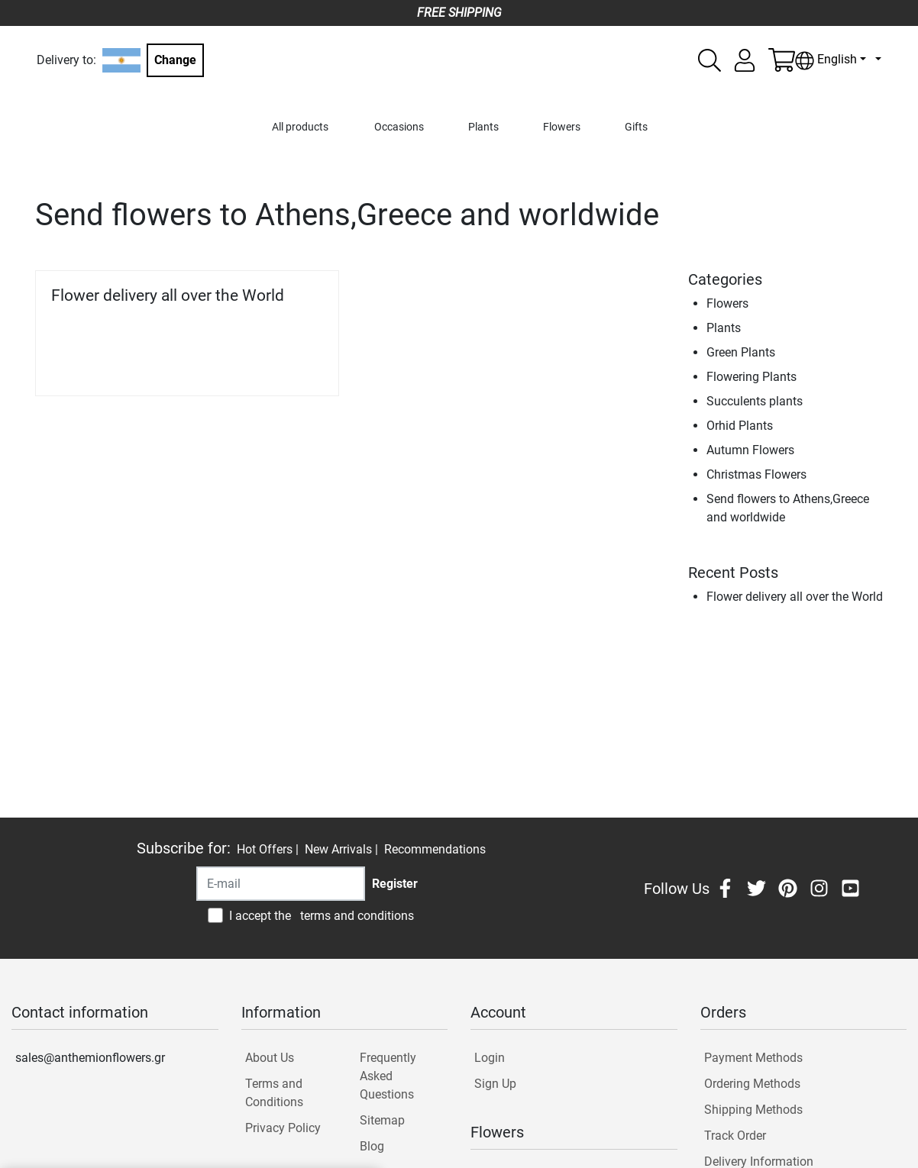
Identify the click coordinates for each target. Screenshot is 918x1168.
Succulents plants (754, 401)
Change (175, 60)
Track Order (735, 1135)
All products (300, 127)
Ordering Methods (752, 1083)
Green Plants (740, 352)
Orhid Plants (739, 425)
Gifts (636, 127)
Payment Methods (753, 1057)
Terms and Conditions (274, 1092)
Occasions (399, 127)
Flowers (561, 127)
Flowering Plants (751, 376)
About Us (269, 1057)
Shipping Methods (753, 1109)
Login (489, 1057)
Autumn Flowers (750, 450)
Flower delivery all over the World (167, 295)
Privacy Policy (283, 1128)
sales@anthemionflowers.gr (90, 1057)
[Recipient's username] (280, 883)
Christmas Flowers (756, 474)
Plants (483, 127)
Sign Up (495, 1083)
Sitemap (382, 1120)
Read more (285, 363)
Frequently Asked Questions (388, 1076)
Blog (372, 1146)
